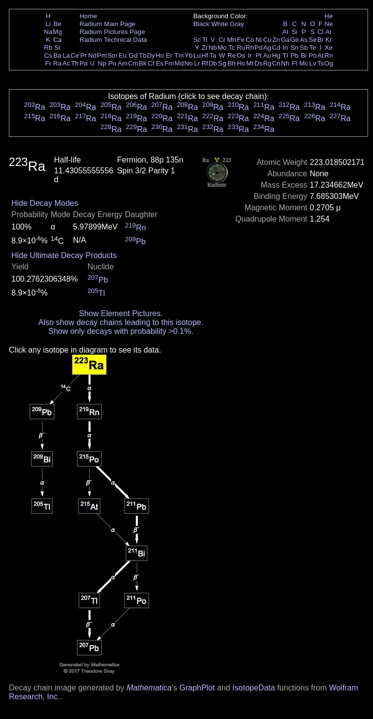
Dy (151, 55)
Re (231, 55)
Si (295, 31)
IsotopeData (253, 688)
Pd (258, 47)
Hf (204, 55)
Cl (320, 31)
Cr (222, 39)
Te (312, 47)
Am (123, 63)
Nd (92, 55)
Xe (329, 47)
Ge (294, 39)
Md (179, 63)
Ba (57, 55)
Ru (241, 47)
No (189, 63)
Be (57, 24)
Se (313, 39)
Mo (222, 47)
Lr (197, 63)
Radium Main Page (107, 24)
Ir (250, 55)
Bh (231, 63)
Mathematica (149, 688)
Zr (205, 47)
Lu (197, 55)
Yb (188, 55)
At (320, 55)
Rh (250, 47)
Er (169, 55)
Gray (237, 24)
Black (201, 24)
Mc (303, 63)
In (285, 47)
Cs (48, 55)
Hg (276, 55)
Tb (143, 55)
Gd (133, 55)
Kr (328, 39)
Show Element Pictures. (121, 313)
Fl (294, 63)
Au (267, 55)
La (66, 55)
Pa (83, 63)
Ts (320, 63)
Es (160, 63)
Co (250, 39)
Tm (179, 55)
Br (320, 39)
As (304, 39)
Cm (133, 63)
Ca (57, 39)
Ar (328, 31)
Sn (294, 47)
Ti (205, 39)
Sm (112, 55)
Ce (75, 55)
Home (88, 16)
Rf (204, 63)
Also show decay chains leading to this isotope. (120, 322)
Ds (258, 63)
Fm (169, 63)
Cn (276, 63)
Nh (285, 63)
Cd (276, 47)
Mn (231, 39)
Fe (241, 39)
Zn (276, 39)
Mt (250, 63)
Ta (212, 55)
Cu (267, 39)
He (329, 16)
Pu (112, 63)
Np (102, 63)
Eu (122, 55)
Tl (285, 55)
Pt (259, 55)
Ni (259, 39)
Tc (231, 47)
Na (48, 31)
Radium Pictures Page (112, 31)
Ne (329, 24)
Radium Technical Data (113, 39)
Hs (241, 63)
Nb (213, 47)
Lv (312, 63)
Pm (102, 55)
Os (241, 55)
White (219, 24)
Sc (197, 39)
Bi (304, 55)
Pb (294, 55)
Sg (222, 63)
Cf (151, 63)
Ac (67, 63)
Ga (285, 39)
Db (213, 63)
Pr (83, 55)
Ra (57, 63)
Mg (57, 31)
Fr (48, 63)
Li (47, 24)
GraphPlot (197, 688)
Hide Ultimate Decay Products (63, 255)
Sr (57, 47)
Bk (143, 63)
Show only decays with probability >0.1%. (120, 331)
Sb (304, 47)
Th (75, 63)
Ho (159, 55)
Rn (329, 55)
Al (285, 31)
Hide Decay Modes (44, 203)
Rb (48, 47)
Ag (267, 47)
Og (328, 63)
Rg (267, 63)
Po (313, 55)
